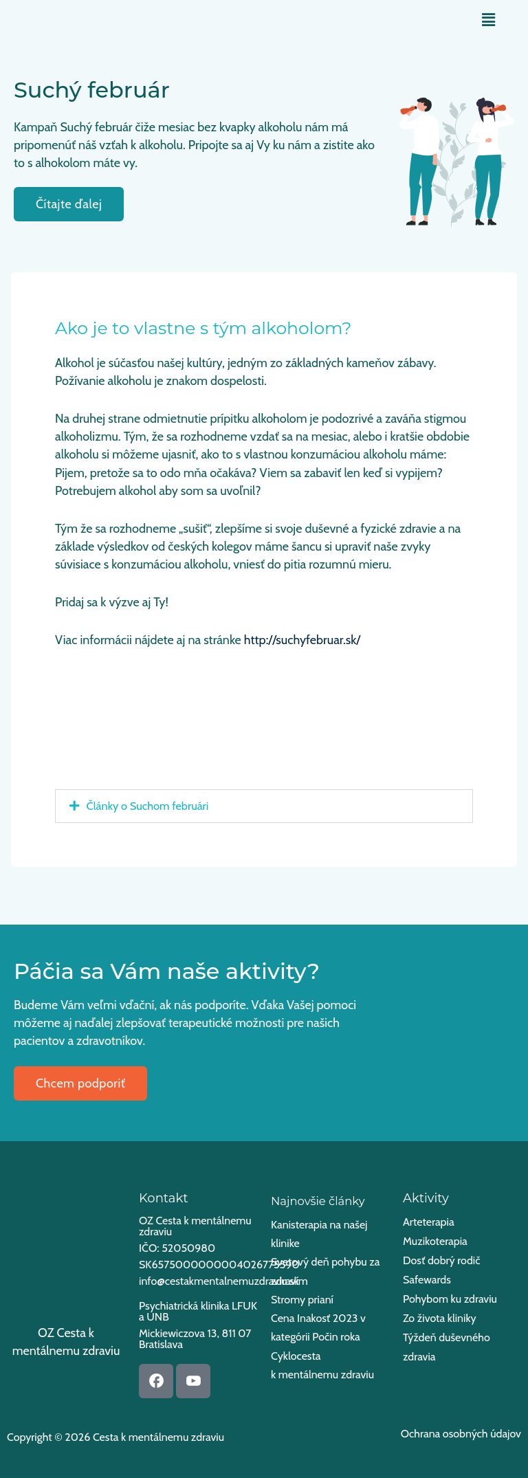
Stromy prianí (302, 1299)
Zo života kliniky (439, 1318)
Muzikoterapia (435, 1241)
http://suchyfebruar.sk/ (302, 640)
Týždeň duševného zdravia (446, 1347)
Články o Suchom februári (148, 806)
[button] (488, 20)
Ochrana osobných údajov (461, 1433)
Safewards (427, 1279)
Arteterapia (428, 1221)
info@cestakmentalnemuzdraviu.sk (219, 1281)
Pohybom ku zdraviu (450, 1298)
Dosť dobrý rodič (441, 1260)
